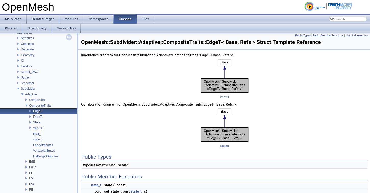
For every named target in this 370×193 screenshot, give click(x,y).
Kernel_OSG (29, 72)
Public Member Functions (328, 35)
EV (31, 178)
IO (22, 60)
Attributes (27, 38)
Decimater (28, 49)
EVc (32, 184)
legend (224, 96)
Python (25, 77)
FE (31, 189)
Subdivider (28, 89)
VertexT (38, 128)
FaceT (37, 117)
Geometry (27, 55)
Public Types (303, 35)
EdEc (32, 167)
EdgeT (37, 111)
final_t (37, 134)
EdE (32, 161)
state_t (37, 139)
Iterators (26, 66)
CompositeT (37, 100)
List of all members (357, 35)
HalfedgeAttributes (45, 156)
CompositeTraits (40, 105)
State (36, 122)
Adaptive (31, 94)
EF (31, 173)
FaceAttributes (43, 145)
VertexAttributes (44, 150)
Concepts (27, 44)
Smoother (27, 83)
